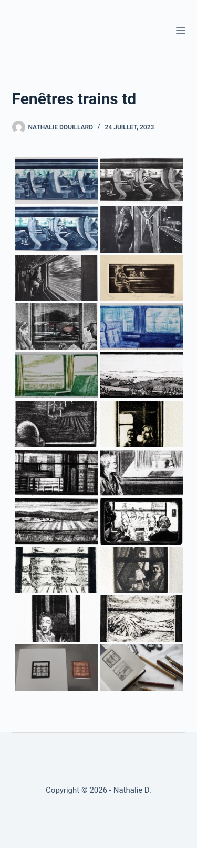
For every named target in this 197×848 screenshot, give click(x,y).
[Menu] (180, 30)
